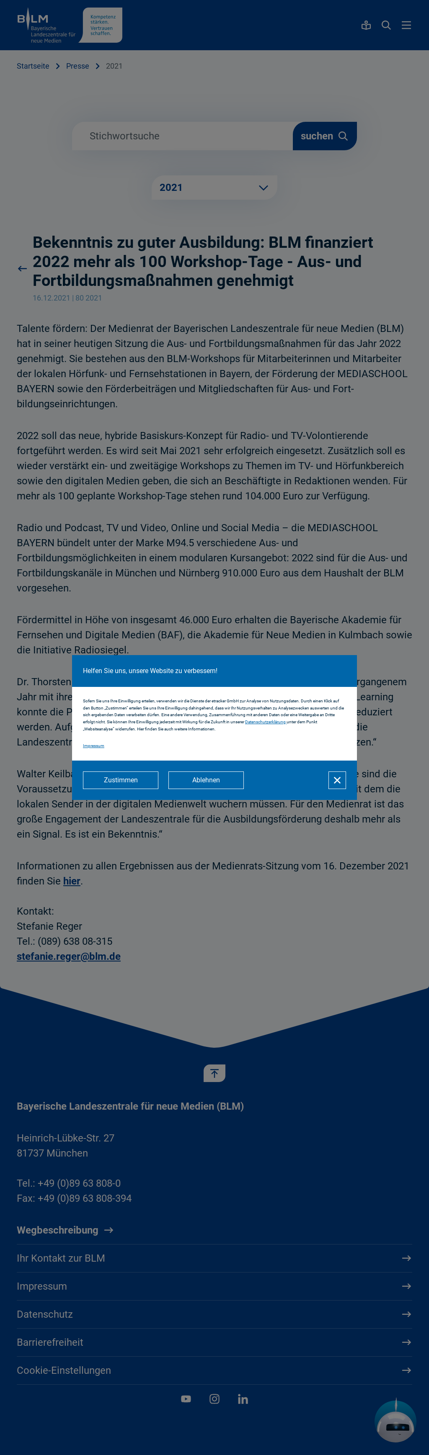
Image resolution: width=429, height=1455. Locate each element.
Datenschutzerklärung (266, 722)
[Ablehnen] (206, 780)
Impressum (93, 745)
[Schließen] (337, 780)
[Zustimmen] (120, 780)
